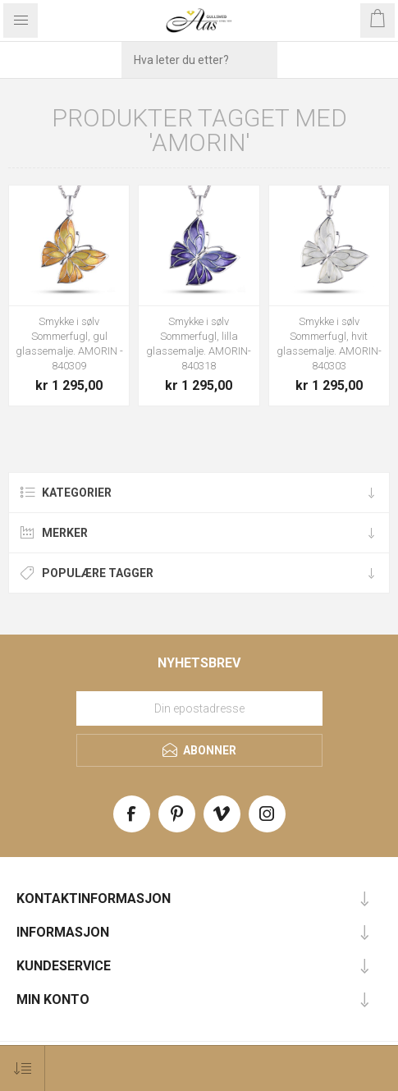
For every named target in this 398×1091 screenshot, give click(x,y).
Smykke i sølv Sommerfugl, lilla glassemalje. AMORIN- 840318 (198, 343)
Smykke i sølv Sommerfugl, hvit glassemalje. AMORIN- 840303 (329, 343)
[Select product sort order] (22, 1068)
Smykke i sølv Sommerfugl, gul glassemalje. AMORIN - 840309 (69, 343)
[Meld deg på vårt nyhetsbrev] (199, 708)
